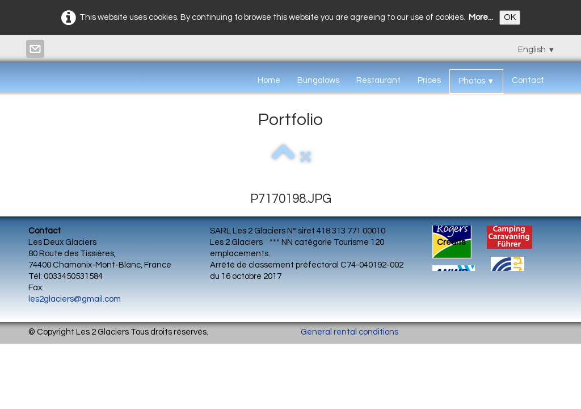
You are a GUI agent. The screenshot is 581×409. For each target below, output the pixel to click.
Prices (429, 80)
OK (510, 17)
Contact (528, 80)
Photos (476, 81)
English (536, 49)
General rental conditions (349, 332)
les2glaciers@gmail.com (74, 299)
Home (269, 80)
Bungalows (318, 80)
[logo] (32, 78)
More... (481, 17)
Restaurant (378, 80)
